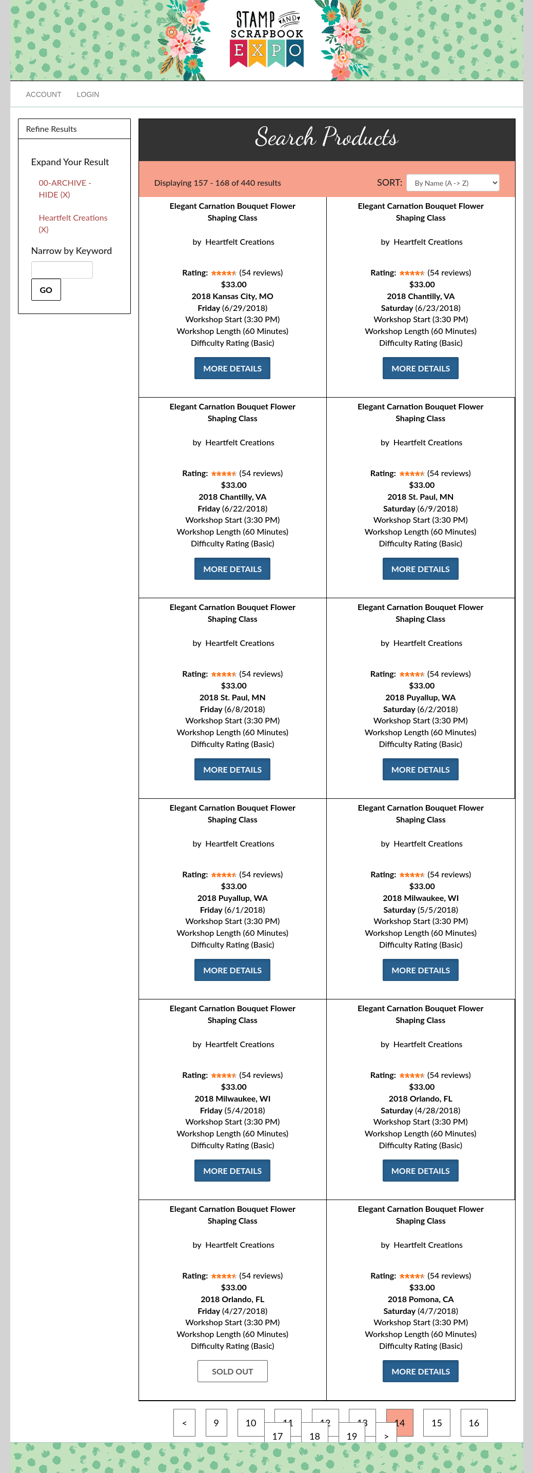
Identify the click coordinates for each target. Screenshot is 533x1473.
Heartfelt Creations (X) (73, 223)
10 (251, 1422)
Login (88, 94)
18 (314, 1436)
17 (277, 1436)
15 (436, 1422)
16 (474, 1422)
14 (399, 1422)
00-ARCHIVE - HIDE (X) (65, 188)
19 (352, 1436)
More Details (232, 368)
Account (44, 94)
